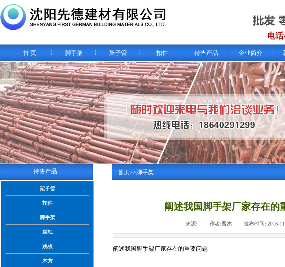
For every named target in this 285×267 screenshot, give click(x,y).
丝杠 (47, 232)
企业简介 (250, 53)
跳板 (47, 246)
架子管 (118, 53)
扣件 (162, 53)
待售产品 (206, 53)
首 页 (29, 53)
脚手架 (74, 53)
